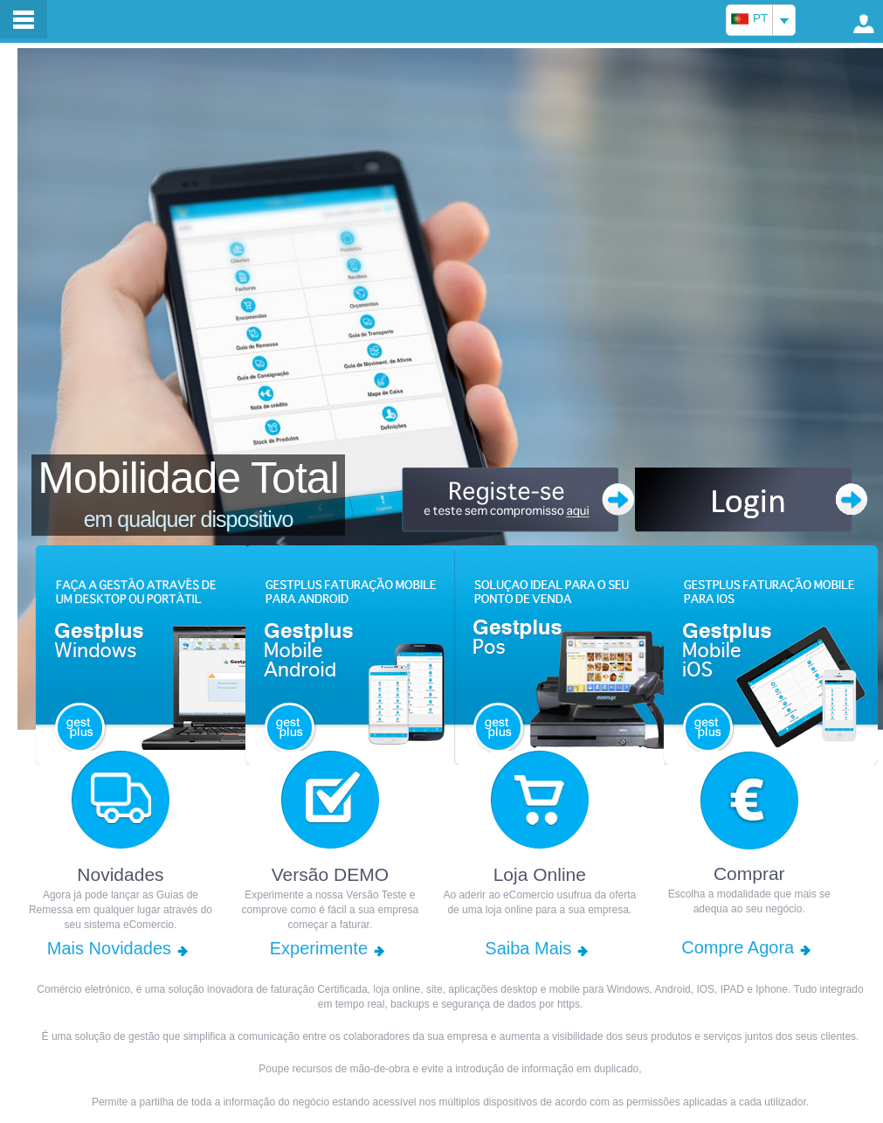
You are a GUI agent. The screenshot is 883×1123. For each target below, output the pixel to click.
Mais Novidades (109, 948)
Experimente (319, 948)
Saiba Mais (528, 948)
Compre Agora (737, 947)
